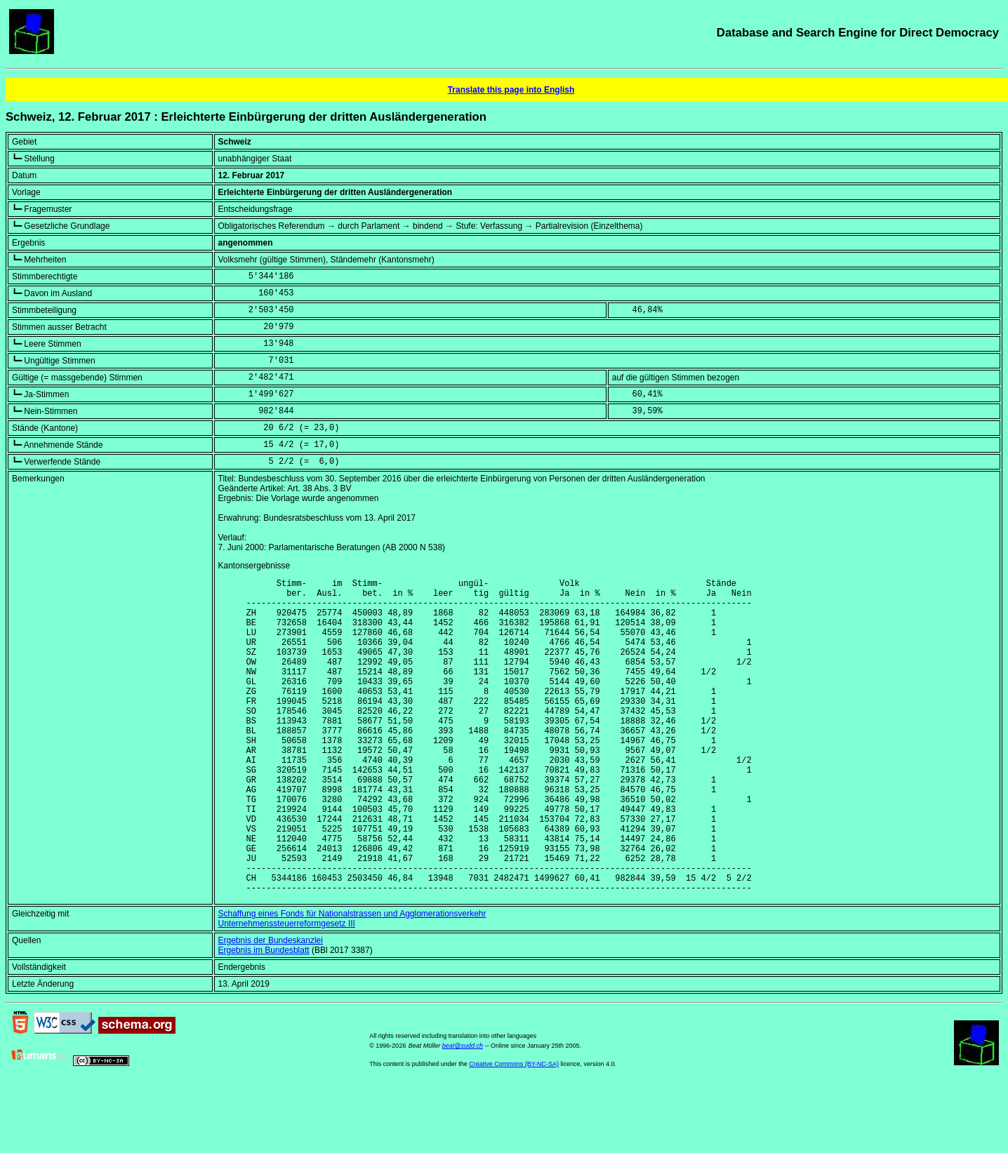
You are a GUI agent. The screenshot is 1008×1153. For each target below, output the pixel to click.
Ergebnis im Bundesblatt (264, 1017)
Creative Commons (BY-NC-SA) (514, 1131)
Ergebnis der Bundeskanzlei (270, 1008)
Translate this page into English (511, 90)
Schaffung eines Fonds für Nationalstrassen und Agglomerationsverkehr (352, 981)
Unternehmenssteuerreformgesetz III (286, 991)
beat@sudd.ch (462, 1113)
